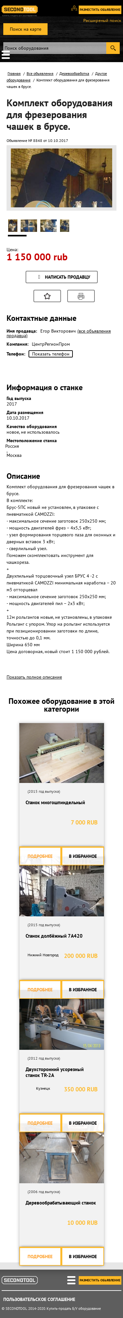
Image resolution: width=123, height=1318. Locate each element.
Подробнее (40, 856)
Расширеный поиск (102, 21)
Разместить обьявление (100, 10)
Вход (77, 11)
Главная (14, 73)
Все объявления (40, 73)
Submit (113, 48)
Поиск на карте (25, 29)
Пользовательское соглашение (39, 1299)
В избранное (83, 856)
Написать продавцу (63, 277)
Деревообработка (74, 73)
